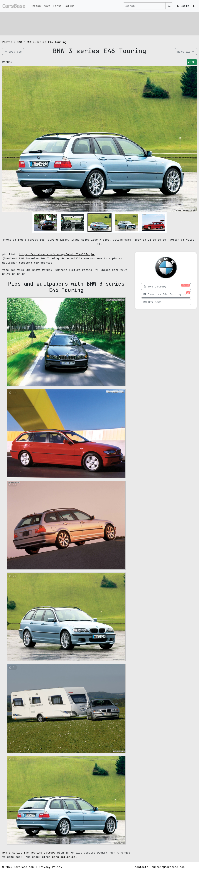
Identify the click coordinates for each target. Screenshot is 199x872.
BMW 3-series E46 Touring (46, 42)
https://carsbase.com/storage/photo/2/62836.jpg (57, 254)
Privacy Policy (50, 867)
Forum (57, 6)
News (47, 6)
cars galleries (63, 857)
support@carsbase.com (168, 867)
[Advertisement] (99, 23)
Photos (36, 6)
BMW (19, 42)
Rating (70, 6)
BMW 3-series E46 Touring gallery (29, 852)
